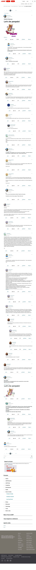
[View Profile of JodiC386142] (11, 93)
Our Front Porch (10, 499)
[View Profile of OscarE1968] (12, 319)
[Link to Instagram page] (8, 561)
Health (7, 489)
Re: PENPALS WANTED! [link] (27, 6)
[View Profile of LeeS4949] (12, 104)
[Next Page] (31, 10)
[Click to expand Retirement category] (4, 504)
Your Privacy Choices (9, 558)
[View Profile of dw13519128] (10, 269)
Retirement (8, 504)
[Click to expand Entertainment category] (4, 487)
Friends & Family (10, 493)
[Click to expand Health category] (4, 489)
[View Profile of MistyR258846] (12, 418)
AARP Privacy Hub (4, 555)
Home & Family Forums (14, 6)
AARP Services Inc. (29, 538)
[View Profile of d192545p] (8, 68)
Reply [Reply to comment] (29, 53)
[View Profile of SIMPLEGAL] (9, 15)
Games (7, 478)
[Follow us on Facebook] (2, 561)
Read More (5, 37)
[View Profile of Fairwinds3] (12, 43)
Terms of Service (10, 555)
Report (24, 39)
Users (4, 457)
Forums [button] (31, 3)
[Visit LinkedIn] (11, 561)
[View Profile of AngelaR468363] (11, 81)
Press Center (20, 549)
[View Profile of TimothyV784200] (12, 124)
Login (27, 1)
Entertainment (8, 487)
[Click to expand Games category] (4, 478)
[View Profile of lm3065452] (8, 233)
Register (24, 1)
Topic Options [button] (6, 13)
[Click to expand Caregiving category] (4, 485)
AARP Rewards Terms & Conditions (6, 556)
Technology (8, 506)
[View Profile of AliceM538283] (11, 221)
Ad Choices (3, 558)
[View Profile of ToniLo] (10, 402)
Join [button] (8, 1)
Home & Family (8, 491)
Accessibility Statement (18, 555)
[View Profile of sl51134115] (10, 114)
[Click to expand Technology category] (4, 506)
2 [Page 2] (8, 10)
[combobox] (18, 456)
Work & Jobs (8, 510)
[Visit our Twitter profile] (5, 561)
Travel (7, 508)
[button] (35, 1)
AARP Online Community (7, 6)
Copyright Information (16, 556)
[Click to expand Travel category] (4, 508)
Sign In (4, 527)
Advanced (31, 457)
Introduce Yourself (21, 6)
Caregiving (8, 485)
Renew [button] (13, 1)
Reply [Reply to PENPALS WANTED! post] (29, 39)
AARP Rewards (8, 480)
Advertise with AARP (29, 533)
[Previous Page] (5, 10)
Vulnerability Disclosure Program (26, 556)
